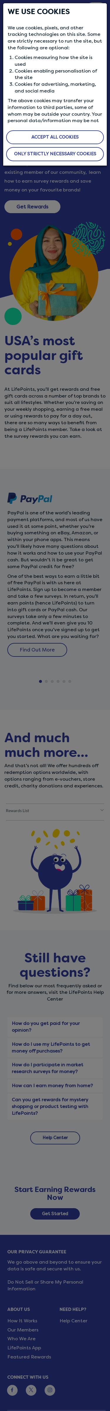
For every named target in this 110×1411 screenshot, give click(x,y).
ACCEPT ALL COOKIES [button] (55, 137)
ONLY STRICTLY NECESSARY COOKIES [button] (55, 153)
